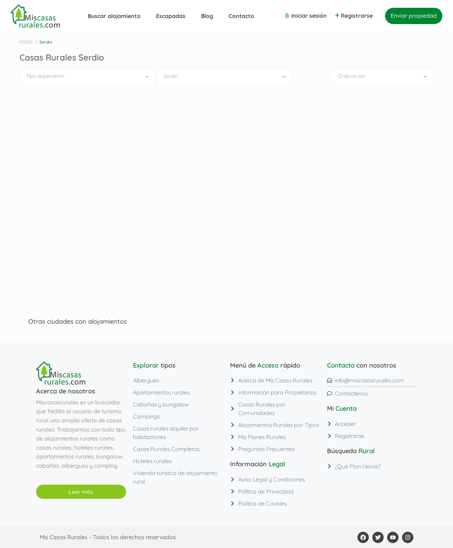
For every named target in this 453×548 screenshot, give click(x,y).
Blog (207, 15)
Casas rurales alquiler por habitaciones (166, 432)
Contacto (241, 15)
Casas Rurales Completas (166, 448)
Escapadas (170, 15)
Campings (146, 416)
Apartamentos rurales (161, 392)
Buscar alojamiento (114, 15)
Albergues (146, 380)
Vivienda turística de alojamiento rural (175, 477)
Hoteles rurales (152, 461)
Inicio (26, 41)
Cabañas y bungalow (161, 404)
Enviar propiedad (414, 15)
